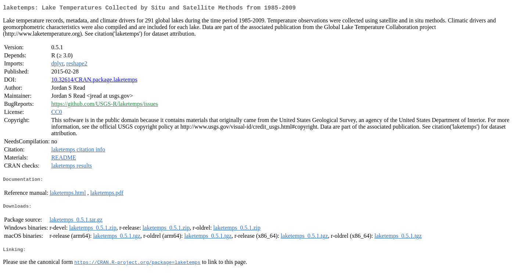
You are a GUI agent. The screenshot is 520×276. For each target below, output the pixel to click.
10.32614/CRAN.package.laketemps (94, 81)
